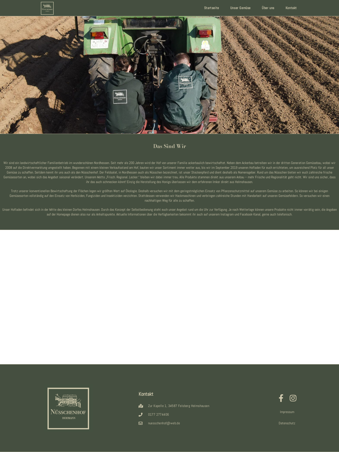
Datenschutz (287, 423)
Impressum (287, 412)
